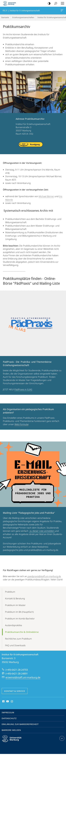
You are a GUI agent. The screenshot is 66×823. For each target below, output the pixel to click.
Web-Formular (21, 424)
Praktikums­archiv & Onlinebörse (22, 632)
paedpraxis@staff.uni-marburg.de (44, 576)
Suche (54, 3)
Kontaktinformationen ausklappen (61, 738)
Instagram (12, 701)
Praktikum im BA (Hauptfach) (19, 611)
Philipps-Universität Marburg (14, 740)
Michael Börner (46, 196)
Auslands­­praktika (13, 625)
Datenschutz (9, 718)
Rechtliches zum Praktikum (18, 638)
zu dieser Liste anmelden (42, 530)
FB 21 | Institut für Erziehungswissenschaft (62, 11)
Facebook (3, 701)
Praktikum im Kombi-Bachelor (20, 618)
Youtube (7, 701)
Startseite (5, 17)
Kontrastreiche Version (48, 3)
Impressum (8, 712)
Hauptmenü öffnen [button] (62, 3)
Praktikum (10, 591)
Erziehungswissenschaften (23, 17)
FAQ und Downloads (15, 645)
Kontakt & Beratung (15, 598)
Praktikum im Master (15, 605)
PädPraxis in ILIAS (23, 389)
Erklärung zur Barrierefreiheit (20, 724)
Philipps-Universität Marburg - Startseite (10, 3)
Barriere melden (11, 730)
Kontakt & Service (14, 691)
